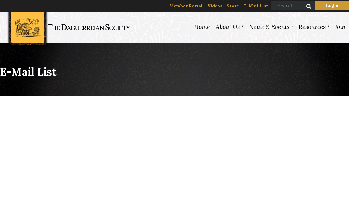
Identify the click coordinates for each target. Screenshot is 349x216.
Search (305, 7)
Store (233, 6)
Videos (214, 6)
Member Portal (186, 6)
